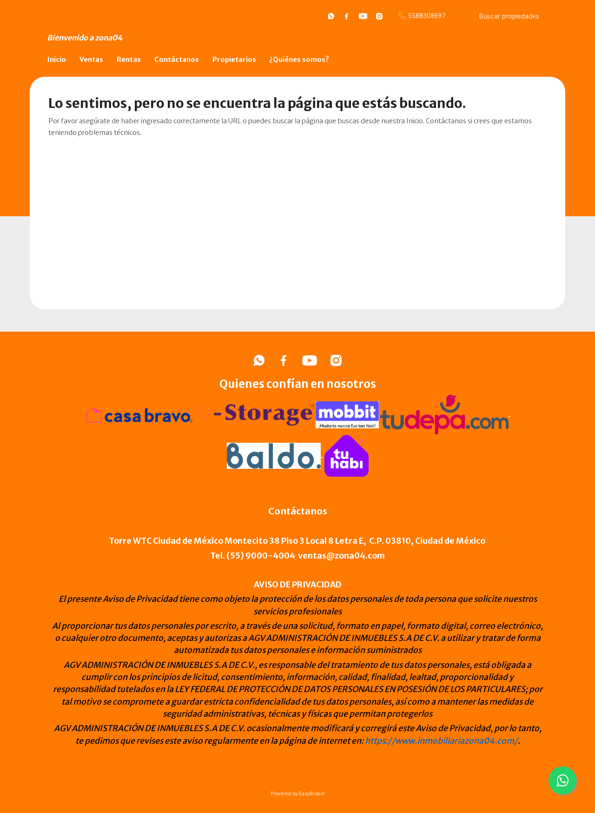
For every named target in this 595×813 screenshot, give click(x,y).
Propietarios (234, 59)
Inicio (56, 59)
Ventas (91, 59)
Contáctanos (176, 59)
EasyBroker (312, 794)
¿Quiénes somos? (299, 59)
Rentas (129, 59)
